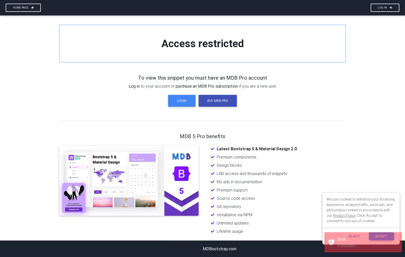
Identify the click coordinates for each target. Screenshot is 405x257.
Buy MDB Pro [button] (217, 100)
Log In (385, 7)
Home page (23, 7)
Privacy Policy (344, 215)
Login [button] (181, 100)
